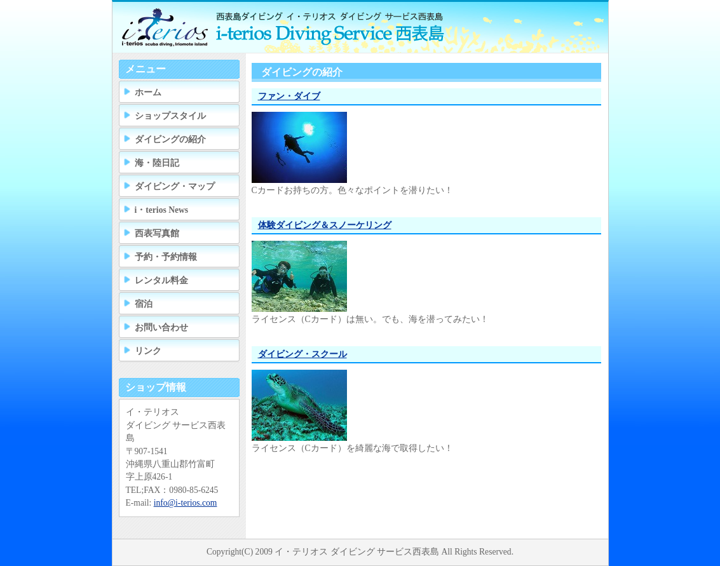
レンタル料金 (161, 280)
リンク (148, 351)
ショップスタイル (170, 116)
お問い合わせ (161, 327)
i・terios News (162, 210)
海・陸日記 (157, 163)
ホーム (148, 92)
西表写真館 (157, 233)
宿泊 (144, 304)
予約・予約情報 (166, 257)
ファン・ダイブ (289, 96)
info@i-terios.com (185, 503)
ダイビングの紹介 (170, 139)
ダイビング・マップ (175, 186)
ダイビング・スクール (302, 354)
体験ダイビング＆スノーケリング (324, 225)
